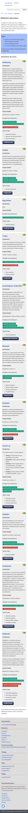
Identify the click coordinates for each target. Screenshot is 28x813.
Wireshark (5, 346)
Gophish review (7, 193)
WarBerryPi (6, 634)
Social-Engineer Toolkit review (10, 338)
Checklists (4, 731)
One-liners (4, 737)
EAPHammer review (8, 142)
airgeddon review (8, 558)
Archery (3, 747)
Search (24, 9)
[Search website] (14, 10)
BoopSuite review (8, 438)
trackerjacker (6, 566)
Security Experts (6, 777)
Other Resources (6, 742)
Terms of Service (6, 800)
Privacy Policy (5, 798)
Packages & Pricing (7, 757)
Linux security (5, 724)
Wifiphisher (10, 13)
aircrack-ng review (8, 506)
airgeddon (5, 514)
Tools (6, 13)
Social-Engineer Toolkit (10, 286)
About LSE (4, 793)
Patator (12, 747)
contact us (14, 711)
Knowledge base (6, 735)
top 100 (12, 766)
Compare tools (5, 770)
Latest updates (6, 768)
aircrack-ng (6, 446)
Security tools (5, 766)
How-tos (4, 733)
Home (2, 13)
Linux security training (7, 755)
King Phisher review (8, 228)
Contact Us (5, 796)
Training (16, 3)
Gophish (7, 43)
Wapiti (7, 747)
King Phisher (8, 46)
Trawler (5, 236)
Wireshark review (8, 395)
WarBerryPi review (8, 703)
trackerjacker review (8, 626)
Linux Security (8, 3)
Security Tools (8, 5)
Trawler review (7, 278)
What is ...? (4, 740)
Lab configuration (6, 759)
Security (4, 802)
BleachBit (16, 747)
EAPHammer (8, 39)
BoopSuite (5, 403)
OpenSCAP (23, 747)
